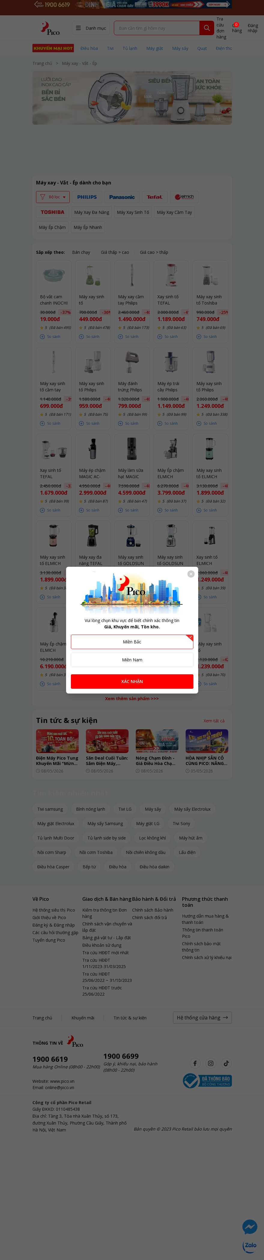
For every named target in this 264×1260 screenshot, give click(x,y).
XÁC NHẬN (132, 681)
